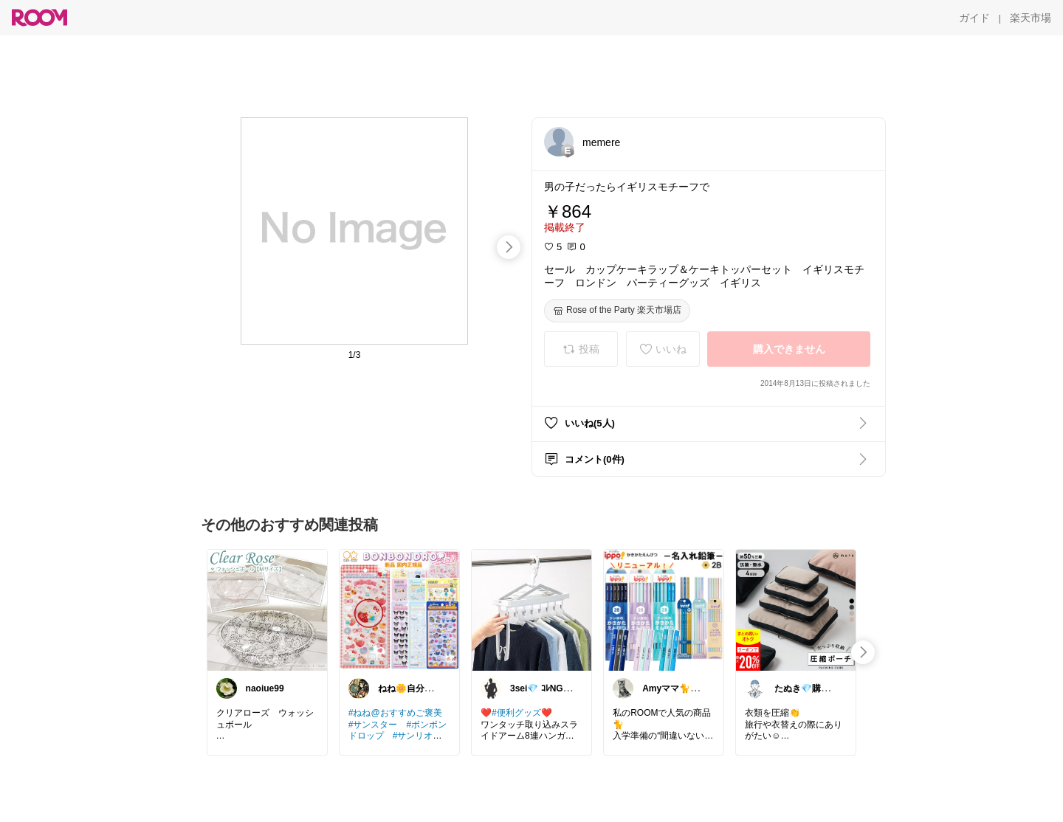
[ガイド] (974, 17)
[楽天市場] (1030, 17)
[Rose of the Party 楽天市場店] (617, 310)
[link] (267, 609)
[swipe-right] (508, 247)
